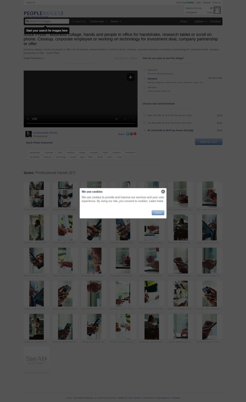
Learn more (156, 201)
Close (158, 212)
